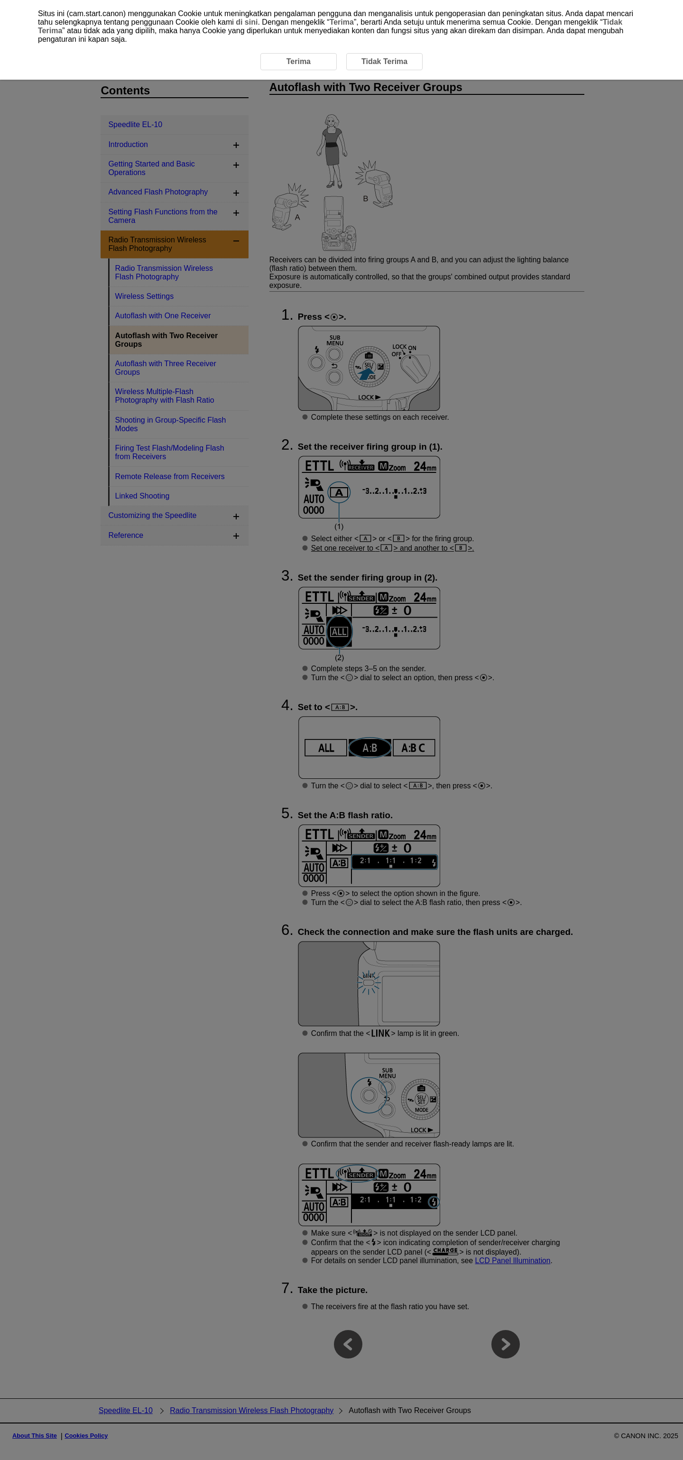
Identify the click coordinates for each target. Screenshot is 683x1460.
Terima (342, 22)
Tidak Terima (384, 61)
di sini (247, 22)
